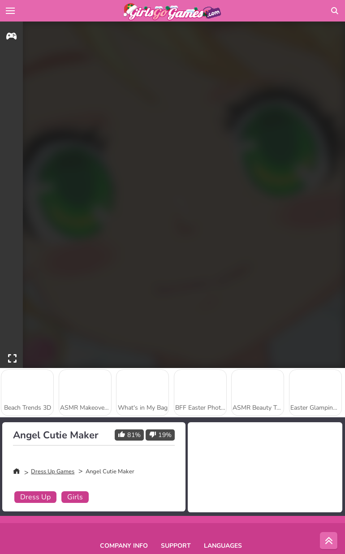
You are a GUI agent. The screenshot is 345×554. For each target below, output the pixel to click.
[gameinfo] (11, 37)
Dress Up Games (52, 471)
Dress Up (35, 497)
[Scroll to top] (329, 541)
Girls (75, 497)
